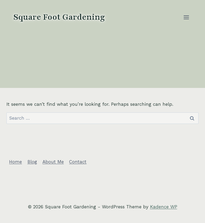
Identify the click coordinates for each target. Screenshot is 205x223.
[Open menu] (186, 17)
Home (15, 161)
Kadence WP (163, 206)
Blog (32, 161)
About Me (53, 161)
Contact (77, 161)
